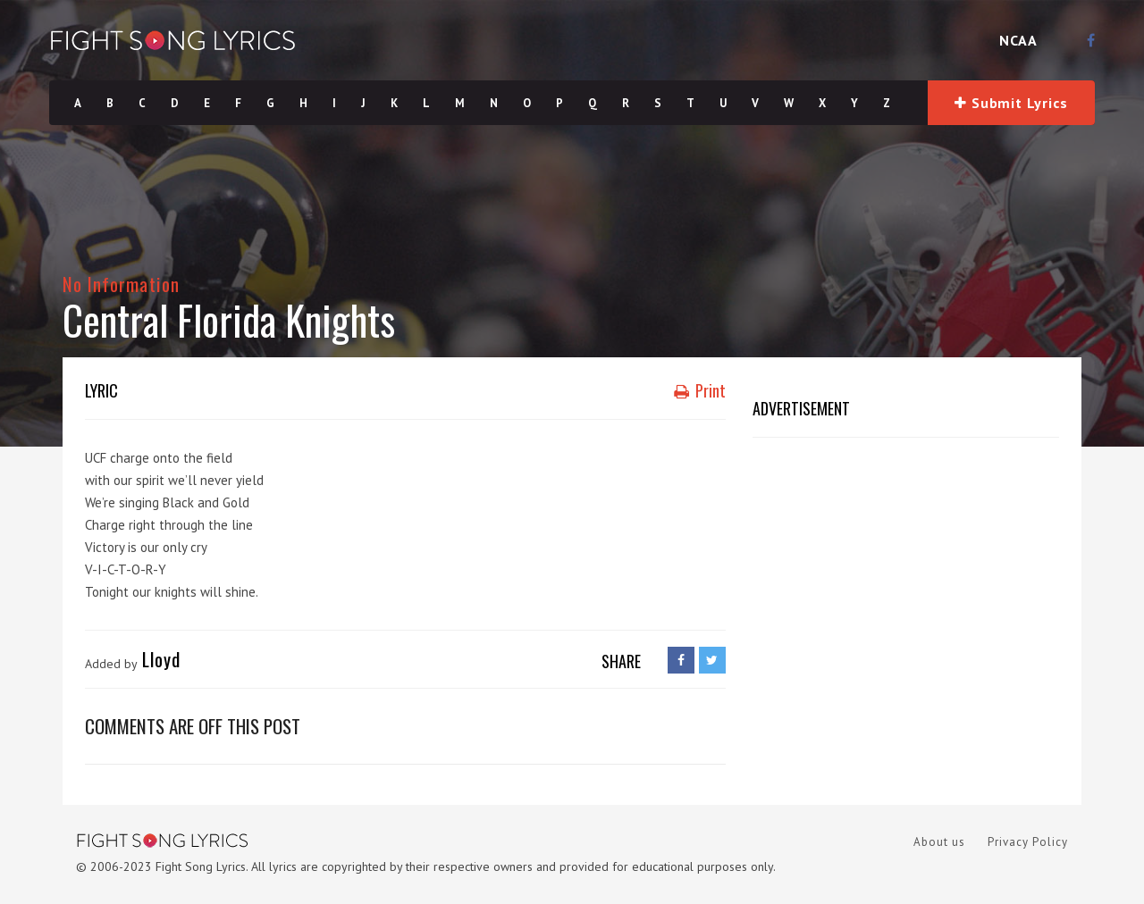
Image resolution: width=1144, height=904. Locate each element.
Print (700, 390)
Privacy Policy (1028, 842)
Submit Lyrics (1011, 103)
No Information (121, 283)
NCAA (1018, 40)
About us (939, 842)
